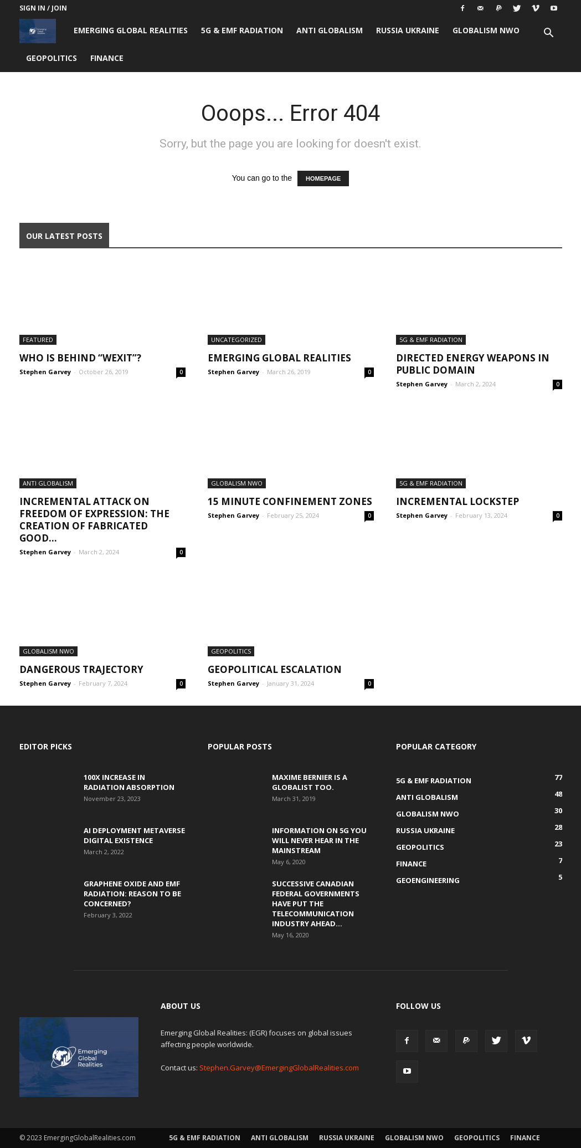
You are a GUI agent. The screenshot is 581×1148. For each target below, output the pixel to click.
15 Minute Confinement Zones (290, 501)
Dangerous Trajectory (81, 669)
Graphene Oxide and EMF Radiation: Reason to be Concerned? (132, 894)
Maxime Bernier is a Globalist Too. (309, 782)
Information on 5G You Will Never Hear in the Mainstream (319, 840)
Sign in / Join (43, 8)
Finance (107, 58)
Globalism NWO (486, 30)
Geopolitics (51, 58)
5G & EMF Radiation (242, 30)
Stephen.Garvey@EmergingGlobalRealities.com (279, 1068)
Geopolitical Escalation (275, 669)
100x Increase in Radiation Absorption (129, 782)
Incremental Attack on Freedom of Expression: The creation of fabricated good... (94, 519)
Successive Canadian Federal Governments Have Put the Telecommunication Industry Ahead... (315, 903)
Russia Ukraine (407, 30)
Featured (38, 339)
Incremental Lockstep (457, 501)
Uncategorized (236, 339)
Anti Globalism (329, 30)
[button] (549, 34)
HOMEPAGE (323, 178)
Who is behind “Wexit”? (80, 357)
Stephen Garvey (45, 372)
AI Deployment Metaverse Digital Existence (134, 835)
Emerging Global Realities (131, 30)
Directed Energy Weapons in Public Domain (472, 363)
